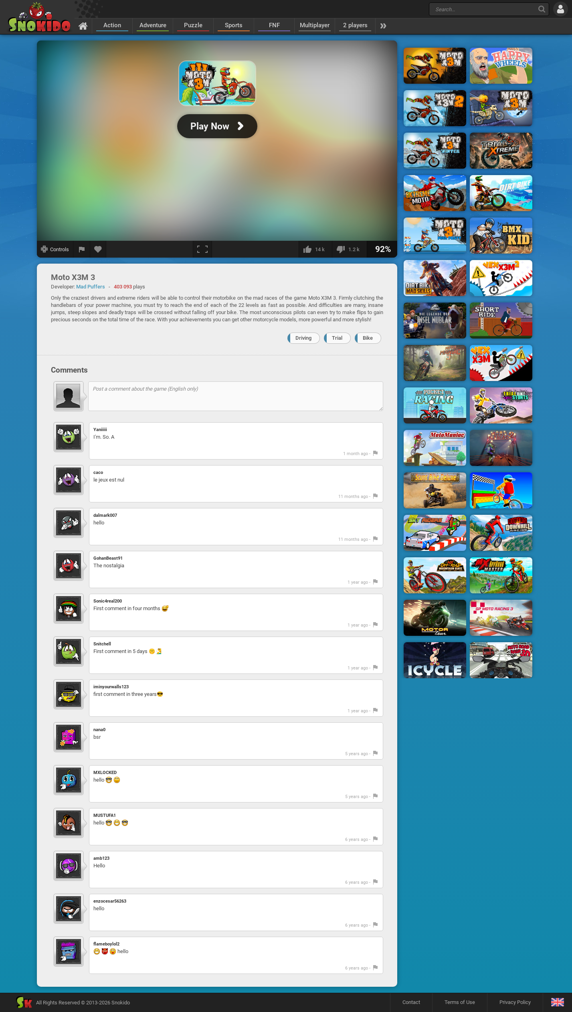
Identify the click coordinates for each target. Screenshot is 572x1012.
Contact (411, 1002)
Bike (368, 338)
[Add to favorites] (98, 249)
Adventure (152, 25)
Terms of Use (460, 1002)
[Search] (541, 9)
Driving (303, 338)
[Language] (557, 1002)
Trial (337, 338)
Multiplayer (314, 25)
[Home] (83, 25)
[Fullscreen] (202, 249)
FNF (274, 25)
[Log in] (560, 9)
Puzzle (193, 25)
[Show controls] (55, 249)
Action (112, 25)
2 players (355, 25)
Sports (234, 25)
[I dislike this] (349, 249)
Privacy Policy (515, 1002)
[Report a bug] (81, 249)
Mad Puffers (90, 287)
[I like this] (315, 249)
